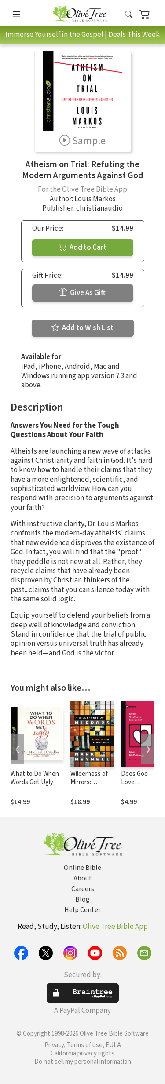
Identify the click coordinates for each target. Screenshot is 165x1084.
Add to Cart (82, 247)
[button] (128, 14)
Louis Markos (95, 199)
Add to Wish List (82, 328)
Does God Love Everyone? (135, 782)
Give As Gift (82, 292)
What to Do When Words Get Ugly (35, 778)
